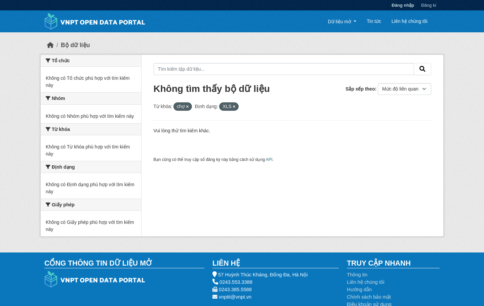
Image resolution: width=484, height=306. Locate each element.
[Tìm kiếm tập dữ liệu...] (284, 69)
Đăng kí (428, 5)
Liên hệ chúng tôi (410, 21)
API (269, 159)
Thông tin (357, 274)
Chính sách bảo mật (369, 297)
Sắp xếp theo (360, 89)
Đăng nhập (403, 5)
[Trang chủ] (50, 45)
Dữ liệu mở (340, 21)
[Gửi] (422, 69)
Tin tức (374, 21)
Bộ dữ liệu (75, 45)
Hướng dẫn (359, 289)
